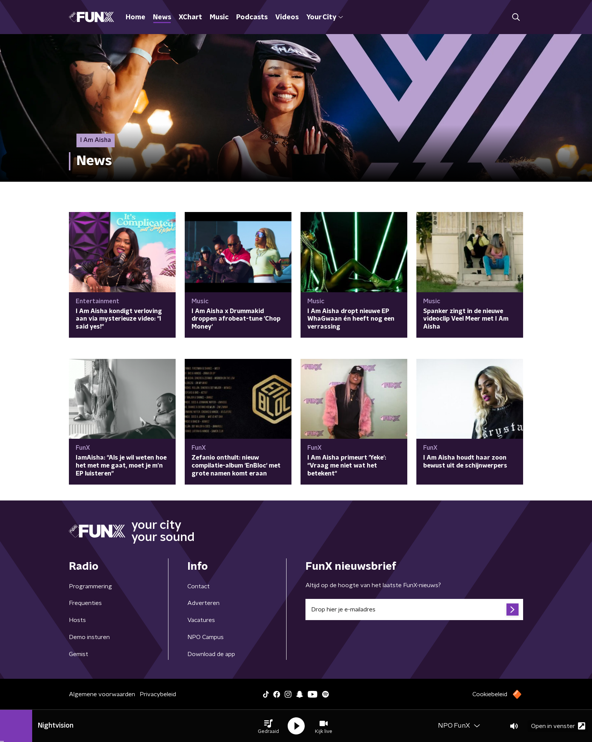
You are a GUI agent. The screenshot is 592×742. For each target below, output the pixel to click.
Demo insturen (89, 637)
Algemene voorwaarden (102, 694)
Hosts (77, 620)
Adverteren (203, 603)
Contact (198, 586)
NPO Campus (205, 637)
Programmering (90, 586)
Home (135, 17)
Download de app (211, 654)
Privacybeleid (158, 694)
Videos (287, 17)
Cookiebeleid (489, 694)
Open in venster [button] (558, 726)
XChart (190, 17)
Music (219, 17)
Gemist (78, 654)
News (162, 17)
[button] (268, 726)
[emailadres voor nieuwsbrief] (414, 609)
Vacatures (201, 620)
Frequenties (85, 603)
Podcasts (252, 17)
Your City (324, 17)
